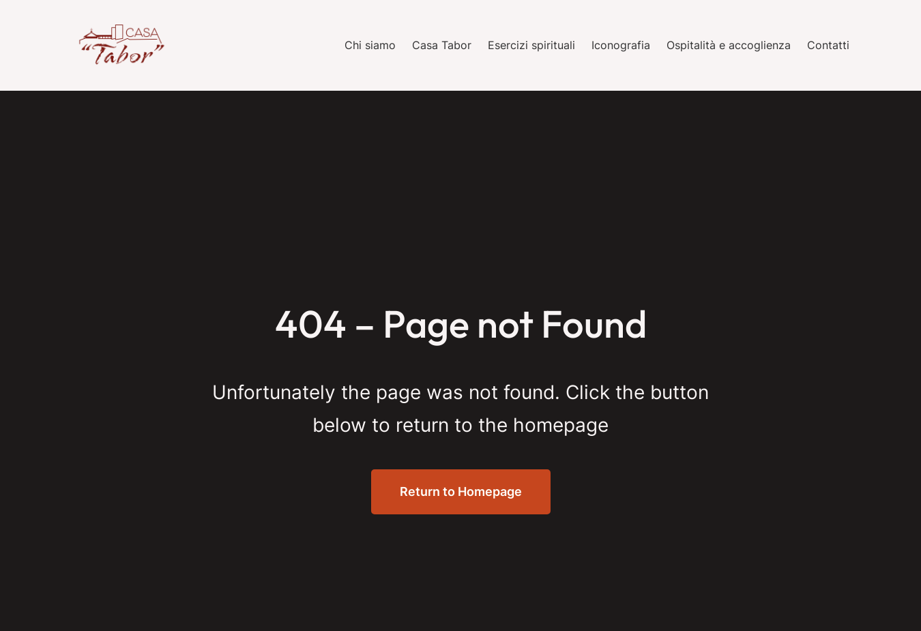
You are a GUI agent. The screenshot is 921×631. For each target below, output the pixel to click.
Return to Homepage (461, 491)
